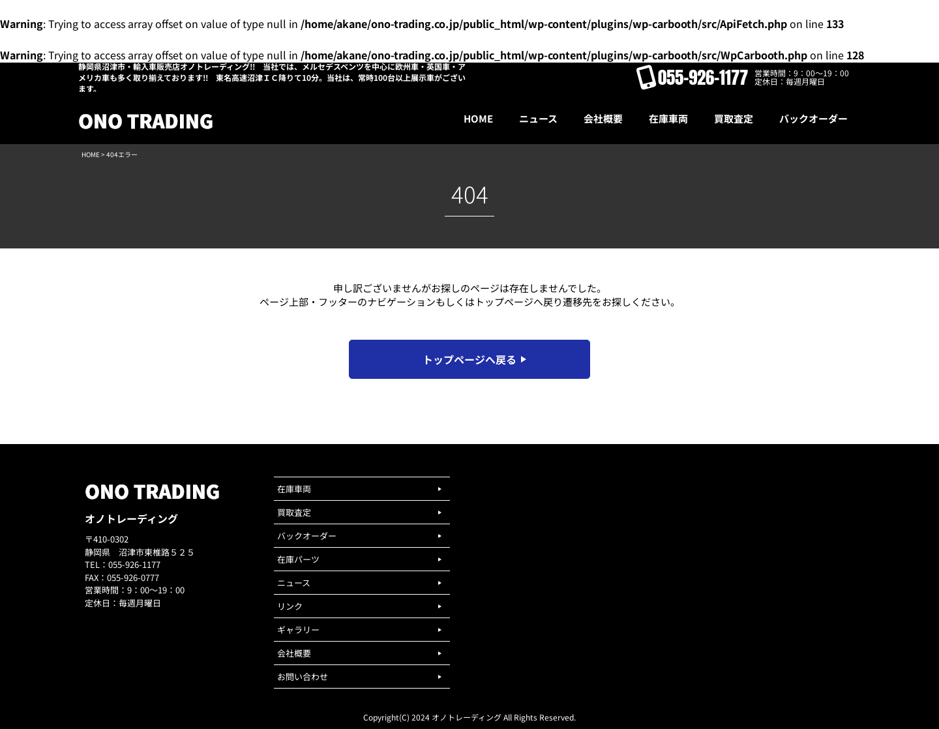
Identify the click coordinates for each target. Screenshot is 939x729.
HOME (91, 154)
